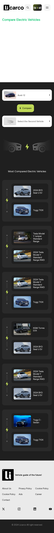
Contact (6, 500)
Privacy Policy (25, 488)
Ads (20, 494)
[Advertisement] (27, 54)
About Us (6, 488)
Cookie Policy (41, 488)
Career (38, 494)
